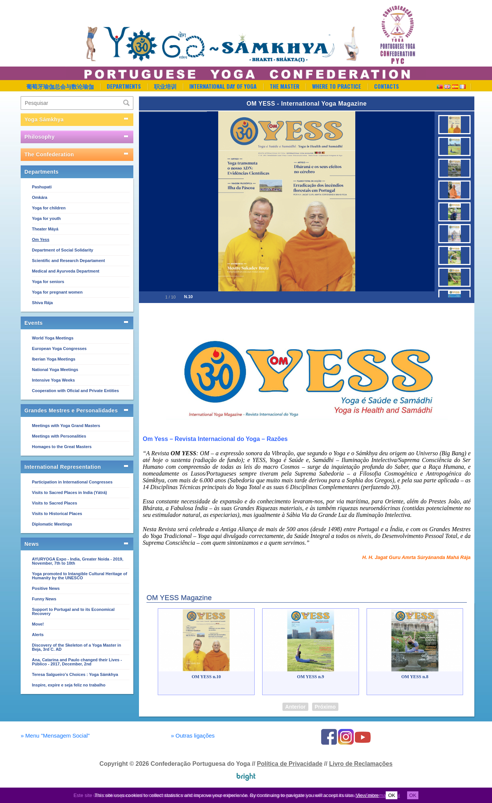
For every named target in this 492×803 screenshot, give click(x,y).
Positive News (46, 588)
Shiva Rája (42, 302)
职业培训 (165, 86)
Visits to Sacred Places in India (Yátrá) (69, 492)
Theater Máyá (45, 229)
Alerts (38, 634)
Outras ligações (193, 735)
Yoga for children (49, 208)
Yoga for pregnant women (57, 292)
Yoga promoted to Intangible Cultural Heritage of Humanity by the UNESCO (79, 575)
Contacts (386, 86)
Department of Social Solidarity (62, 250)
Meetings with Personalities (59, 436)
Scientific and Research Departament (68, 260)
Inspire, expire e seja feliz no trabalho (69, 685)
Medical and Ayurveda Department (66, 271)
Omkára (39, 197)
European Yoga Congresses (59, 348)
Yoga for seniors (48, 281)
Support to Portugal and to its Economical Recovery (73, 611)
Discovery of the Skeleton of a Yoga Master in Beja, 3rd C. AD (76, 647)
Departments (124, 86)
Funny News (44, 599)
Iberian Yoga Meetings (53, 359)
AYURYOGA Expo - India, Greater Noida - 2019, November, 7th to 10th (77, 561)
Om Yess (40, 239)
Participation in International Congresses (72, 482)
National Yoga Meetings (55, 369)
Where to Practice (336, 86)
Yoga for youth (46, 218)
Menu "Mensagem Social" (55, 735)
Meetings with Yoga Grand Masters (66, 425)
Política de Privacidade (289, 764)
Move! (38, 624)
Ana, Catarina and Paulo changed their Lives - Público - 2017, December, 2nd (77, 662)
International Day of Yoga (223, 86)
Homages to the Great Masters (62, 446)
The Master (284, 86)
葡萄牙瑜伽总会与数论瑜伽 (60, 86)
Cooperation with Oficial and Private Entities (75, 390)
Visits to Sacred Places (54, 503)
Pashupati (42, 187)
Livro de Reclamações (360, 764)
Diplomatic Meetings (52, 524)
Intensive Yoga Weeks (53, 380)
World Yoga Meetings (53, 338)
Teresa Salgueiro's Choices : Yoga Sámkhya (75, 674)
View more (367, 795)
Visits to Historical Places (57, 513)
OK (391, 795)
